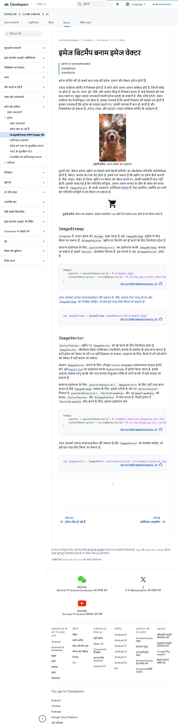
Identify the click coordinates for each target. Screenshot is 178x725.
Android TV (100, 655)
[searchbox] (23, 34)
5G (74, 651)
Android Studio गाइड (144, 628)
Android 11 (120, 645)
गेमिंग (74, 623)
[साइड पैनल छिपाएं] (42, 718)
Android (56, 630)
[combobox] (93, 4)
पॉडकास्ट (55, 666)
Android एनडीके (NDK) (144, 659)
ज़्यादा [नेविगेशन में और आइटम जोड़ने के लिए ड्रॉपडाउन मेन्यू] (40, 4)
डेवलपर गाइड (142, 635)
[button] (21, 48)
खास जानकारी (11, 22)
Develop (10, 14)
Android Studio (162, 4)
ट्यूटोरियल (33, 22)
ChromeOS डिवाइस (100, 640)
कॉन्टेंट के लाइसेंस (96, 538)
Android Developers (69, 40)
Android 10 (121, 651)
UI (47, 14)
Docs (122, 40)
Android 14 (121, 629)
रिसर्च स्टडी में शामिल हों (163, 650)
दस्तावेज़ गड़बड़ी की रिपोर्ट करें (164, 633)
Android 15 (121, 623)
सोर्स (53, 650)
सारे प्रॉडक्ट (57, 711)
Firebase (56, 700)
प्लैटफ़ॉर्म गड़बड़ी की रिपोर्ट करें (164, 625)
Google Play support (163, 642)
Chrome (55, 694)
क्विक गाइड (85, 22)
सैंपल (51, 22)
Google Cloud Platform (64, 706)
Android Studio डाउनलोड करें (144, 651)
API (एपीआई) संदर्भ (142, 642)
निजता (75, 645)
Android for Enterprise (57, 637)
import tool (76, 369)
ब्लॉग (53, 661)
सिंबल (125, 188)
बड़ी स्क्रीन (98, 627)
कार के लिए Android (99, 648)
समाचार (54, 655)
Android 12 (121, 640)
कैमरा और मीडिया (80, 640)
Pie (116, 657)
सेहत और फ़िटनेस (80, 634)
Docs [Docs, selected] (67, 22)
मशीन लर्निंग (77, 629)
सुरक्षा (53, 644)
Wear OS (99, 632)
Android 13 (121, 634)
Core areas (31, 14)
